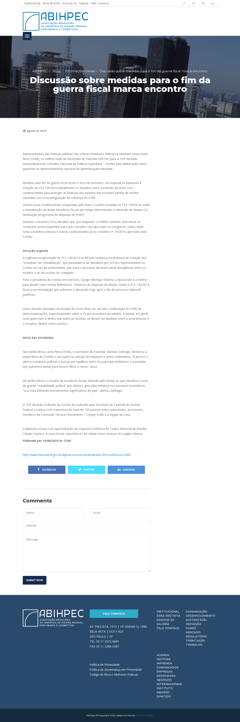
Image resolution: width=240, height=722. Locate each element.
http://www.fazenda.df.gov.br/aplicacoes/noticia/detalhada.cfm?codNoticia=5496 (76, 455)
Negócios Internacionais (169, 682)
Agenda (163, 655)
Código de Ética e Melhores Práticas (114, 674)
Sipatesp (164, 696)
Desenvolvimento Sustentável (200, 617)
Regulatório (196, 636)
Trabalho (194, 644)
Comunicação (196, 611)
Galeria (83, 3)
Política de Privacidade (105, 665)
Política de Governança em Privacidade (116, 670)
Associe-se (69, 3)
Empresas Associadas (166, 673)
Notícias (164, 659)
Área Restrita (51, 3)
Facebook (47, 469)
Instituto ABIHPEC (165, 690)
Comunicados (167, 667)
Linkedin (126, 469)
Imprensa (164, 663)
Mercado (193, 632)
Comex (191, 628)
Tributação (195, 640)
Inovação (193, 624)
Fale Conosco (100, 3)
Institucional (32, 3)
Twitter (86, 469)
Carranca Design (145, 715)
